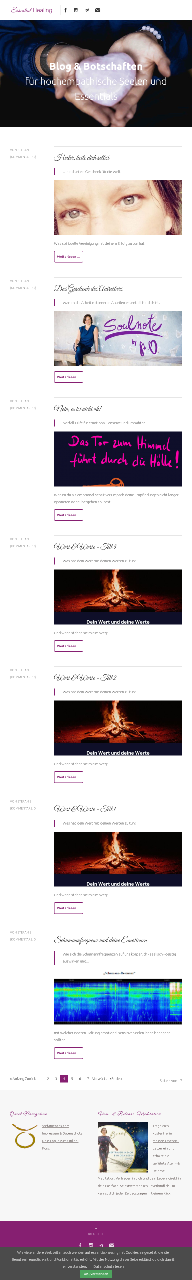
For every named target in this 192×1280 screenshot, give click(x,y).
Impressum (50, 1137)
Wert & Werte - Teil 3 (85, 549)
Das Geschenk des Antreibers (88, 291)
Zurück (30, 1082)
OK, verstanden (96, 1274)
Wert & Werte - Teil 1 (85, 812)
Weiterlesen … (68, 258)
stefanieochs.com (55, 1130)
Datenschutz (72, 1137)
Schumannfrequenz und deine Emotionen (100, 943)
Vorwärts (99, 1082)
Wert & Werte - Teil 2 (85, 681)
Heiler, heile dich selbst (81, 159)
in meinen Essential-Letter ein (166, 1144)
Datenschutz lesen (109, 1266)
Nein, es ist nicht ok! (77, 411)
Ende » (117, 1082)
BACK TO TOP (96, 1237)
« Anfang (17, 1082)
